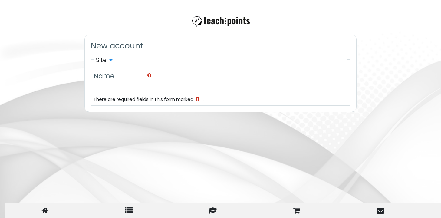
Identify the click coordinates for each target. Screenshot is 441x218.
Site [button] (101, 60)
